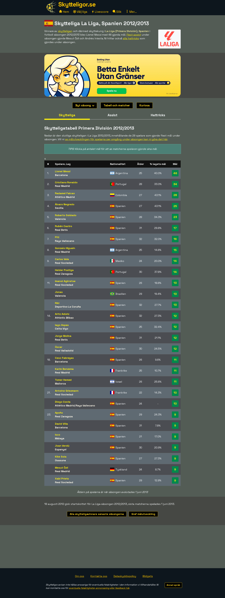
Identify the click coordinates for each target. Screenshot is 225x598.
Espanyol (60, 449)
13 (175, 283)
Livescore (99, 12)
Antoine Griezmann (66, 390)
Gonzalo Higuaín (65, 248)
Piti (57, 237)
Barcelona (61, 175)
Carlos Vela (62, 259)
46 (175, 173)
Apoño (59, 412)
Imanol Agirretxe (65, 281)
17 (175, 228)
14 (175, 261)
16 (175, 239)
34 (175, 184)
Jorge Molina (63, 336)
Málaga (59, 438)
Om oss (79, 576)
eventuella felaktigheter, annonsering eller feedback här (99, 588)
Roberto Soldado (65, 215)
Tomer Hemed (63, 379)
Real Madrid (62, 186)
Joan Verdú (62, 445)
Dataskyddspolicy (125, 576)
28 (175, 195)
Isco (57, 434)
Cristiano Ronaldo (66, 182)
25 (175, 206)
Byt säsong (84, 105)
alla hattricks (131, 38)
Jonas (59, 292)
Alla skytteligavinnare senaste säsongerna (97, 514)
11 (175, 360)
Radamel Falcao (65, 193)
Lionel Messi (62, 171)
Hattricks (158, 115)
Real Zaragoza (64, 273)
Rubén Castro (63, 226)
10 (175, 393)
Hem (64, 12)
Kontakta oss (98, 576)
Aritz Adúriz (62, 314)
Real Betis (61, 229)
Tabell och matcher (117, 105)
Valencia (60, 219)
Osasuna (60, 460)
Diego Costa (62, 401)
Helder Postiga (64, 270)
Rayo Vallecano (64, 241)
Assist (112, 115)
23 (175, 217)
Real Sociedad (64, 262)
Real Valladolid (64, 350)
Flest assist (134, 34)
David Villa (61, 423)
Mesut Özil (61, 467)
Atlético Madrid (65, 197)
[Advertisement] (112, 547)
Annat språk (173, 585)
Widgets (147, 576)
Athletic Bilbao (64, 317)
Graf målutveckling (143, 514)
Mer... (131, 12)
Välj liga (80, 12)
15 (175, 250)
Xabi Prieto (62, 478)
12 (175, 316)
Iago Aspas (62, 325)
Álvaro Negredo (64, 204)
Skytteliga (67, 115)
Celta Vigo (61, 328)
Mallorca (60, 383)
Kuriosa (144, 105)
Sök (117, 12)
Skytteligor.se (76, 4)
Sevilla (59, 208)
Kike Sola (60, 456)
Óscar (58, 347)
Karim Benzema (64, 369)
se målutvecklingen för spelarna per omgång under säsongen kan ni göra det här (116, 139)
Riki (57, 303)
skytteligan (65, 31)
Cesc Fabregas (64, 357)
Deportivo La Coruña (68, 306)
